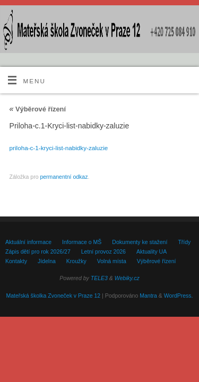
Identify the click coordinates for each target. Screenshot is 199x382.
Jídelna (47, 261)
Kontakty (16, 261)
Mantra (148, 295)
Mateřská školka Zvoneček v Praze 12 (53, 295)
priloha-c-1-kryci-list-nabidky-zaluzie (59, 147)
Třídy (184, 242)
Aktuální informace (28, 242)
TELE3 (99, 278)
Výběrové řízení (38, 109)
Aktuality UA (151, 251)
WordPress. (178, 295)
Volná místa (111, 261)
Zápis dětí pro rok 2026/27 (38, 251)
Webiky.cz (127, 278)
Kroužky (76, 261)
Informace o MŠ (81, 242)
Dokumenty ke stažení (139, 242)
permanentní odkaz (64, 176)
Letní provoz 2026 (103, 251)
